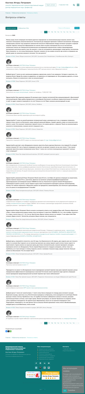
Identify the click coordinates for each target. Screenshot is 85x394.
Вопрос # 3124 (10, 254)
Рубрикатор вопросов (19, 13)
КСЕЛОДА (30, 205)
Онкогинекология (44, 352)
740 (58, 32)
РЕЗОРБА (29, 236)
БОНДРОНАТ (37, 236)
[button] (78, 5)
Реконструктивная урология (47, 350)
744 (70, 32)
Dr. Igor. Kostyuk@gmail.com (65, 67)
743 (67, 32)
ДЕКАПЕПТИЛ (71, 232)
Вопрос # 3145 (10, 56)
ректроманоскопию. (41, 288)
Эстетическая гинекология (46, 357)
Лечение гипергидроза (45, 354)
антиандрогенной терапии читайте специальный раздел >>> (57, 234)
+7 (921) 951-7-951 (63, 5)
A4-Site (42, 386)
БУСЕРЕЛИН (16, 234)
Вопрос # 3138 (10, 81)
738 (52, 32)
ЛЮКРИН (9, 234)
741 (61, 32)
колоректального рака (18, 203)
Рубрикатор (22, 28)
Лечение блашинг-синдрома (47, 355)
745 (73, 32)
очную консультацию (22, 92)
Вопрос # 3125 (10, 307)
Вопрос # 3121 (10, 277)
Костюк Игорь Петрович (18, 2)
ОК (65, 390)
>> (78, 32)
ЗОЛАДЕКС (54, 232)
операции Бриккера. (70, 318)
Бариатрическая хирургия (46, 359)
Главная (8, 13)
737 (49, 32)
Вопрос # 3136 (10, 219)
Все (28, 28)
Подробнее (71, 390)
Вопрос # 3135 (10, 154)
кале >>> (25, 265)
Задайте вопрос (11, 28)
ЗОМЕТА (23, 236)
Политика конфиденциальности (14, 356)
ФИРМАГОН (62, 232)
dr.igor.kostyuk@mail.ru (69, 350)
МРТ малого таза (28, 288)
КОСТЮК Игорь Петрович (28, 65)
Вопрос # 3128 (10, 190)
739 (55, 32)
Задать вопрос (50, 5)
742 (64, 32)
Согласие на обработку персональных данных (18, 354)
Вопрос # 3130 (10, 104)
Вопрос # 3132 (10, 129)
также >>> (14, 172)
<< (41, 32)
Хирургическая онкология (46, 349)
